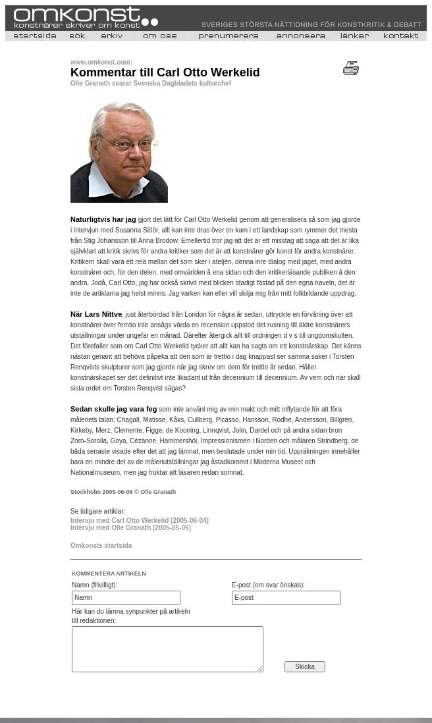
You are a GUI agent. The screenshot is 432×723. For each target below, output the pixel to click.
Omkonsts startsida (101, 545)
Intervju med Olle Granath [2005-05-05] (130, 527)
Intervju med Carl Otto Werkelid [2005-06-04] (139, 520)
